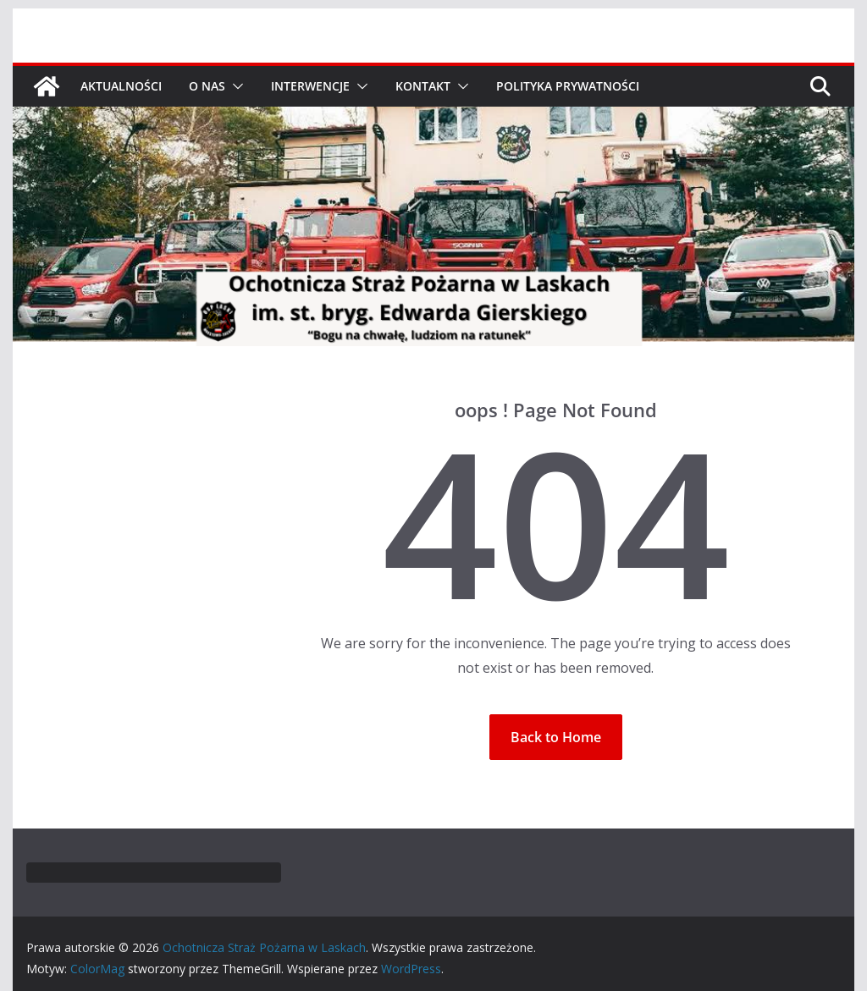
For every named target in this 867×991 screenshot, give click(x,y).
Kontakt (422, 86)
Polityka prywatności (567, 86)
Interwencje (310, 86)
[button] (234, 86)
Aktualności (121, 86)
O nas (207, 86)
